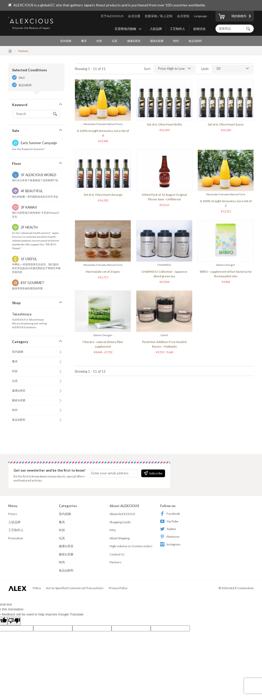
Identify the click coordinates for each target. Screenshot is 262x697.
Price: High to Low (171, 68)
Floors (12, 514)
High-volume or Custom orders (131, 546)
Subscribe (153, 473)
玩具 (114, 40)
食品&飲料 (195, 40)
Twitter (168, 529)
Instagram (170, 544)
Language (200, 16)
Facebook (170, 513)
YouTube (169, 521)
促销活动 (199, 29)
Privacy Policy (118, 588)
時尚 (176, 40)
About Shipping (119, 538)
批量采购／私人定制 (158, 16)
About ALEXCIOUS (122, 514)
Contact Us (117, 554)
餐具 (84, 40)
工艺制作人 (177, 29)
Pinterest (169, 536)
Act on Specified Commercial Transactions (75, 588)
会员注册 (134, 16)
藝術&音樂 (156, 40)
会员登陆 (183, 16)
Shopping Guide (120, 522)
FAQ (113, 530)
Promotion (15, 538)
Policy (37, 588)
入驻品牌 (156, 29)
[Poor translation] (14, 621)
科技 (99, 40)
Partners (116, 562)
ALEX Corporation (241, 588)
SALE (21, 77)
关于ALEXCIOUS (112, 16)
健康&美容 (133, 40)
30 (218, 68)
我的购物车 (233, 17)
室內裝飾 (65, 40)
